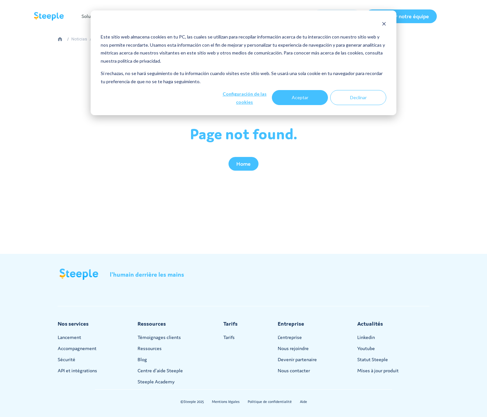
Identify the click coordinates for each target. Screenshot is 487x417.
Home (243, 163)
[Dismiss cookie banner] (384, 25)
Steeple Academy (156, 381)
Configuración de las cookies (245, 98)
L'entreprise (290, 337)
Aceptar (300, 97)
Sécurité (66, 359)
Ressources (150, 348)
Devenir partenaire (297, 359)
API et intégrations (77, 370)
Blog (142, 359)
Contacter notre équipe (401, 16)
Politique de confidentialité (270, 401)
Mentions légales (226, 401)
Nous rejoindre (293, 348)
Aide (303, 401)
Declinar (358, 97)
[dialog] (243, 62)
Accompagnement (77, 348)
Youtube (366, 348)
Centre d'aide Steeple (160, 370)
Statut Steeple (372, 359)
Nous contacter (294, 370)
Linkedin (366, 337)
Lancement (69, 337)
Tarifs (229, 337)
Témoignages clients (159, 337)
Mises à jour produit (378, 370)
